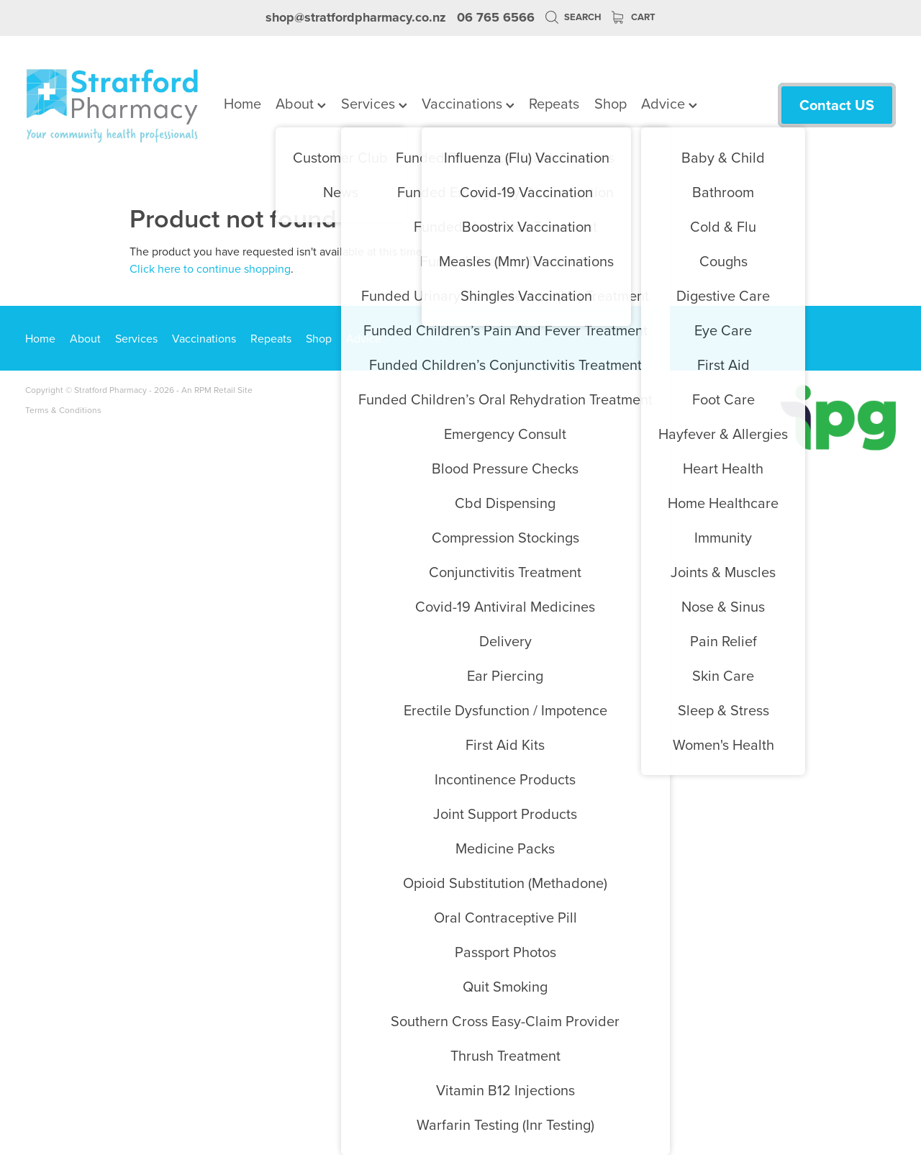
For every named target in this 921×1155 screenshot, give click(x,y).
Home (242, 103)
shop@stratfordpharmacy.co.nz (356, 17)
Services (374, 103)
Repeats (554, 103)
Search (573, 17)
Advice (669, 103)
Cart (633, 17)
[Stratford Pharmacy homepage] (112, 105)
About (301, 103)
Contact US (836, 104)
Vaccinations (468, 103)
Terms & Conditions (63, 410)
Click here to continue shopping (210, 268)
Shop (610, 103)
